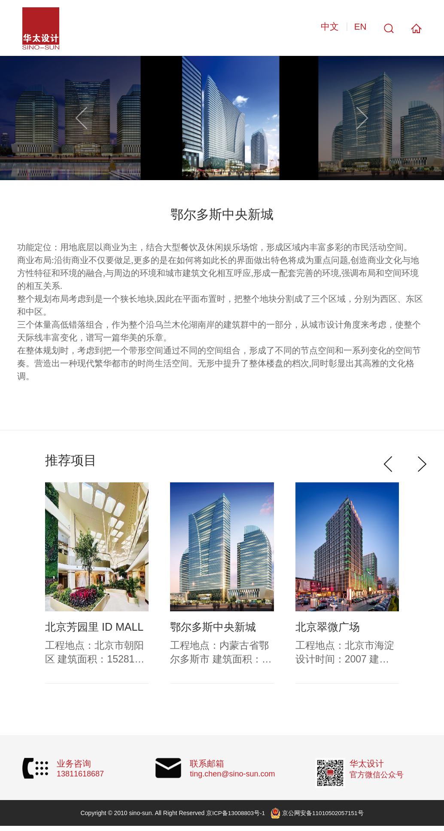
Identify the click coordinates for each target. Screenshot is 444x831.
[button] (362, 119)
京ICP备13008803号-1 (235, 814)
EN (360, 27)
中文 (326, 27)
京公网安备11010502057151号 (323, 814)
